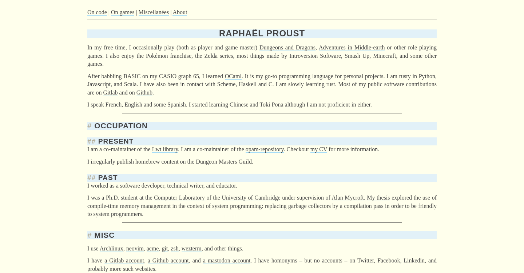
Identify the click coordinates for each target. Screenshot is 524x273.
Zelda (211, 56)
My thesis (378, 197)
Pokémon (157, 56)
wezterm (192, 248)
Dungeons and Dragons (287, 47)
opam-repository (265, 149)
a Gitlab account (124, 260)
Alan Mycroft (348, 197)
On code (97, 12)
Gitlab (110, 92)
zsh (174, 248)
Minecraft (384, 56)
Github (144, 92)
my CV (318, 149)
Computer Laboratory (179, 197)
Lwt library (165, 149)
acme (153, 248)
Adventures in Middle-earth (352, 47)
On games (122, 12)
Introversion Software (315, 56)
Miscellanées (154, 12)
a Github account (168, 260)
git (165, 248)
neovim (135, 248)
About (179, 12)
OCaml (233, 76)
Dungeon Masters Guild (224, 161)
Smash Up (357, 56)
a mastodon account (227, 260)
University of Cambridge (251, 197)
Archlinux (111, 248)
